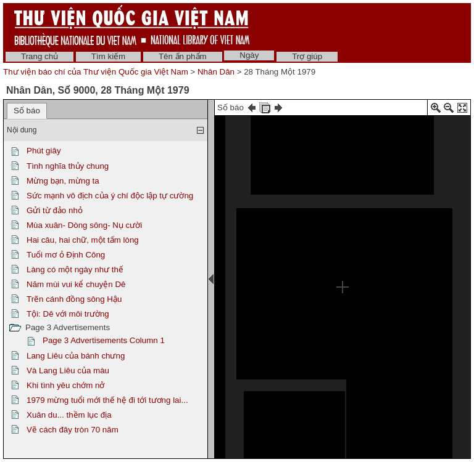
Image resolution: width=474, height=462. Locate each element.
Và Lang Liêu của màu (68, 370)
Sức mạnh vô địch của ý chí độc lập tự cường (110, 195)
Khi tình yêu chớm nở (65, 385)
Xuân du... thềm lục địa (69, 414)
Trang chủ (39, 56)
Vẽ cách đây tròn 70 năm (72, 429)
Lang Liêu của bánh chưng (76, 355)
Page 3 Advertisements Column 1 (104, 340)
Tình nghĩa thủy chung (68, 166)
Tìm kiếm (108, 56)
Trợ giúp (307, 56)
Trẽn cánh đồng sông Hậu (74, 299)
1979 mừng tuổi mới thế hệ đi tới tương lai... (107, 400)
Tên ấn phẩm (183, 56)
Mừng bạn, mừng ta (63, 180)
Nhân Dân (216, 71)
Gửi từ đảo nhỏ (55, 210)
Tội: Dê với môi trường (68, 313)
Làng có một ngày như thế (75, 269)
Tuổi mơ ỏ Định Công (66, 254)
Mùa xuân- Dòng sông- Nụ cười (84, 225)
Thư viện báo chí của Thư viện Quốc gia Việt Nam (95, 71)
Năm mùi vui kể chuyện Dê (76, 284)
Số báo (27, 110)
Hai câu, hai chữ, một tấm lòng (83, 240)
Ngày (249, 55)
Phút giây (44, 150)
